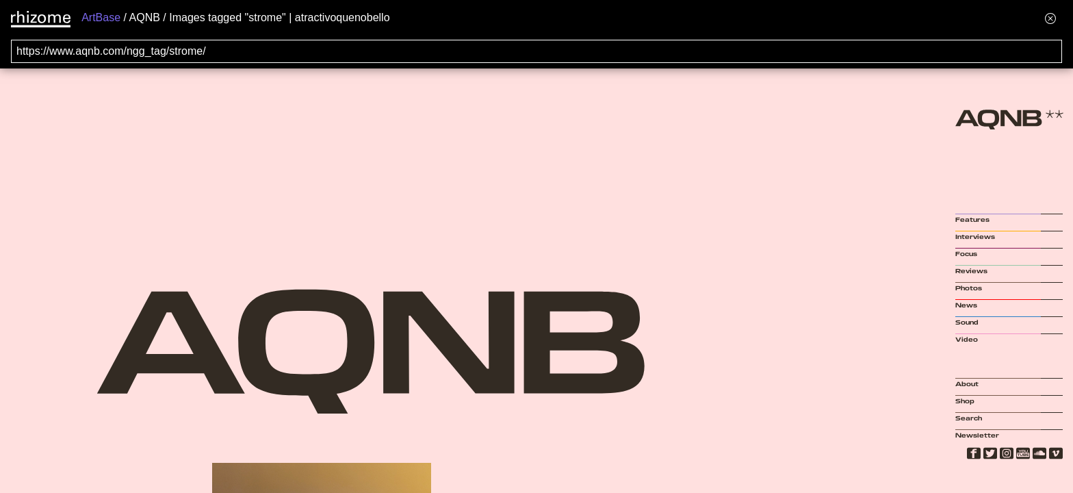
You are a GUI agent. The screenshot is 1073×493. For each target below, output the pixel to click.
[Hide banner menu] (1050, 18)
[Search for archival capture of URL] (536, 51)
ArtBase (100, 17)
